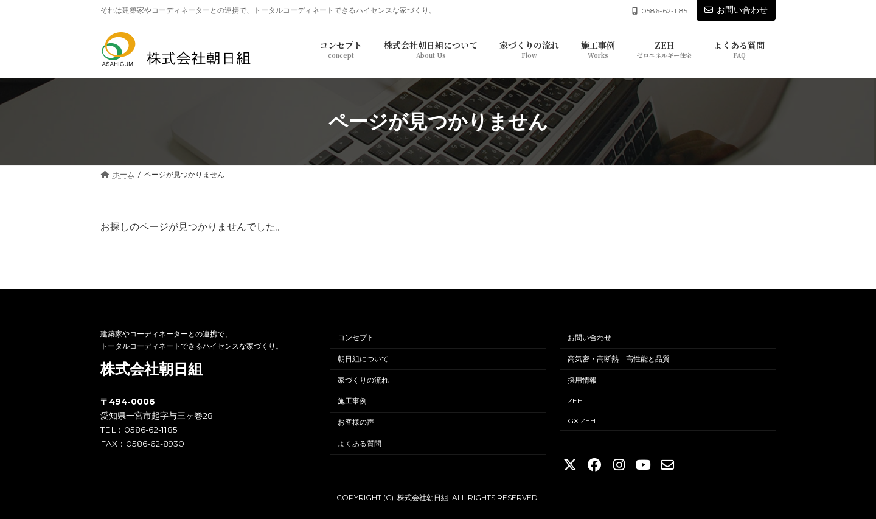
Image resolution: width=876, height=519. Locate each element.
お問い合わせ (736, 9)
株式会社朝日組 (151, 369)
